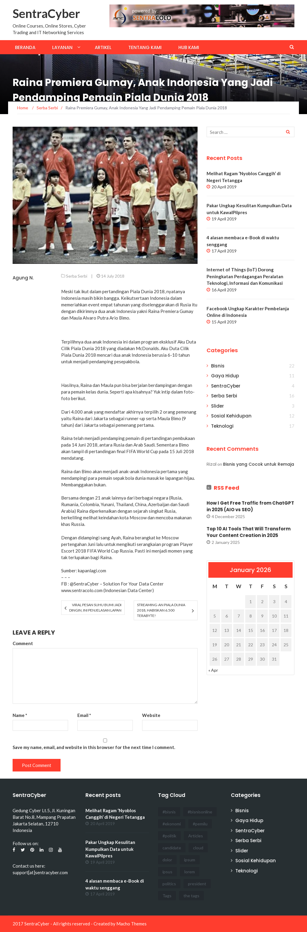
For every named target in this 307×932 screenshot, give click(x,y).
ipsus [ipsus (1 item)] (167, 871)
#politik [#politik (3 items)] (169, 835)
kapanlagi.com (92, 570)
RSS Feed (226, 487)
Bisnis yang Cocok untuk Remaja (258, 464)
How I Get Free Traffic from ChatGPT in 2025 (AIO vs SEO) (250, 506)
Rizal (211, 464)
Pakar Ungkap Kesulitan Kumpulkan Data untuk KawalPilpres (110, 848)
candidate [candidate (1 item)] (171, 847)
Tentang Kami (145, 47)
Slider (217, 406)
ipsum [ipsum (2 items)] (189, 859)
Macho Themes (131, 923)
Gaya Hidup (225, 376)
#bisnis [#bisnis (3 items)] (169, 811)
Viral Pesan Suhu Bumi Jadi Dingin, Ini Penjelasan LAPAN (95, 607)
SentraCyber (46, 13)
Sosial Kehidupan (231, 416)
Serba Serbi (76, 276)
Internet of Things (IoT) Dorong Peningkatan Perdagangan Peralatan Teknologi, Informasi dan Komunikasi (245, 276)
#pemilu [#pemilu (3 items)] (200, 823)
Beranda (25, 47)
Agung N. (23, 278)
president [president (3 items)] (197, 883)
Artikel (103, 47)
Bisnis (218, 366)
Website (151, 715)
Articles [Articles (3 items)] (195, 835)
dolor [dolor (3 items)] (167, 859)
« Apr (213, 670)
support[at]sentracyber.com (40, 872)
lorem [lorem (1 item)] (189, 871)
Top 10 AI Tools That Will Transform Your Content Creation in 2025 (249, 532)
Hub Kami (188, 47)
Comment (23, 643)
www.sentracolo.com (82, 590)
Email (84, 715)
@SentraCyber (84, 583)
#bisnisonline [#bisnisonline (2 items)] (200, 811)
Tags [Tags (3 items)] (166, 895)
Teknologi (222, 426)
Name (20, 715)
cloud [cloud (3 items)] (198, 847)
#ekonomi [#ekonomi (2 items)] (171, 823)
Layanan (62, 47)
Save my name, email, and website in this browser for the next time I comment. (94, 747)
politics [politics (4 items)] (169, 883)
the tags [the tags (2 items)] (191, 895)
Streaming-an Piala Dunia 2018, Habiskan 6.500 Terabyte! (161, 610)
